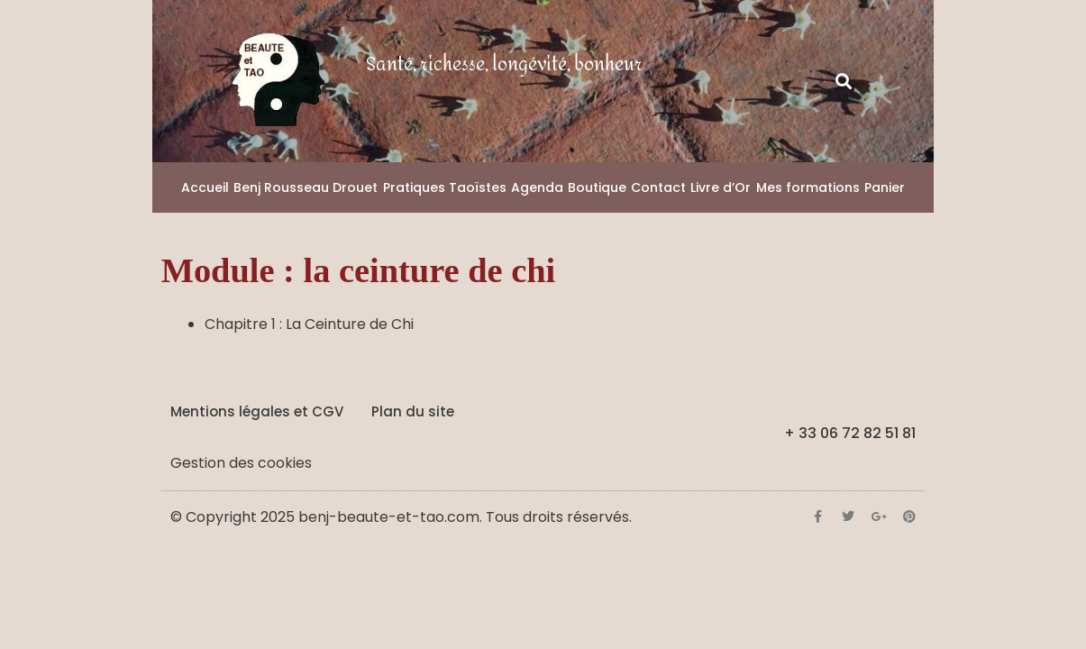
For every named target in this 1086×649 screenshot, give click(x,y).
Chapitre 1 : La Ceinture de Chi (309, 324)
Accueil (205, 187)
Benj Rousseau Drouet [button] (305, 187)
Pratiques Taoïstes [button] (444, 187)
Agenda (537, 187)
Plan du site (412, 411)
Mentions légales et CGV (256, 411)
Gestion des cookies (241, 462)
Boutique (597, 187)
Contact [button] (658, 187)
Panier (884, 187)
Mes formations (808, 187)
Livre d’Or (720, 187)
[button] (843, 81)
